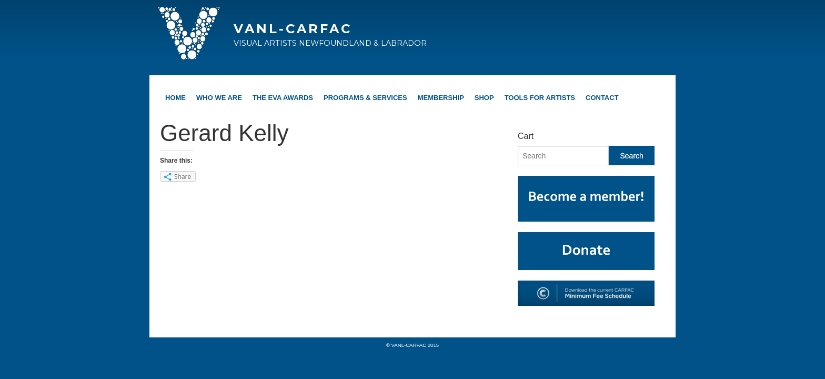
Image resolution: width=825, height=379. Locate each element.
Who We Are (219, 98)
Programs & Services (365, 98)
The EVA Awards (283, 98)
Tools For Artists (540, 98)
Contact (602, 98)
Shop (484, 98)
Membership (441, 98)
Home (175, 98)
